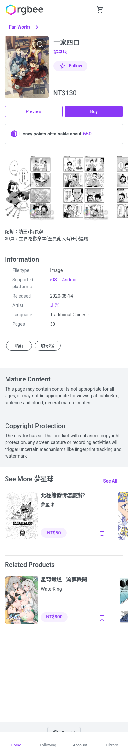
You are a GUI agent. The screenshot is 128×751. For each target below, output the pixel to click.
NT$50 (54, 532)
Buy (94, 111)
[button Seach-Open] (84, 10)
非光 (54, 305)
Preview (33, 111)
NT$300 (54, 616)
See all (110, 481)
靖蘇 (19, 345)
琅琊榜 (47, 345)
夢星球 (60, 52)
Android (70, 279)
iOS (53, 279)
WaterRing (51, 589)
